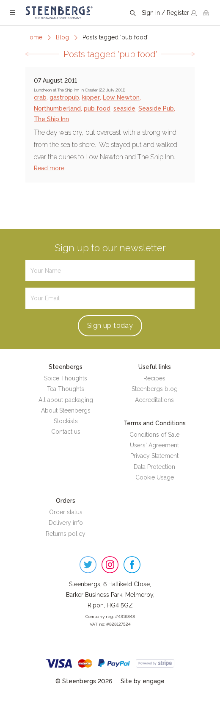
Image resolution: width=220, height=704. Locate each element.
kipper (91, 97)
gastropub (64, 97)
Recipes (154, 378)
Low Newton (121, 97)
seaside (124, 108)
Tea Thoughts (65, 388)
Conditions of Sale (154, 434)
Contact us (65, 431)
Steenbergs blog (155, 388)
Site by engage (143, 681)
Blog (62, 37)
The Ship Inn (51, 119)
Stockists (66, 421)
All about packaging (65, 399)
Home (33, 37)
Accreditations (154, 399)
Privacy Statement (154, 455)
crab (40, 97)
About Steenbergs (66, 410)
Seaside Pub (156, 108)
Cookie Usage (154, 477)
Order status (65, 512)
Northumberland (57, 108)
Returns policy (65, 533)
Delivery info (66, 522)
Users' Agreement (154, 445)
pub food (97, 108)
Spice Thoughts (65, 378)
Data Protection (154, 466)
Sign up (110, 326)
